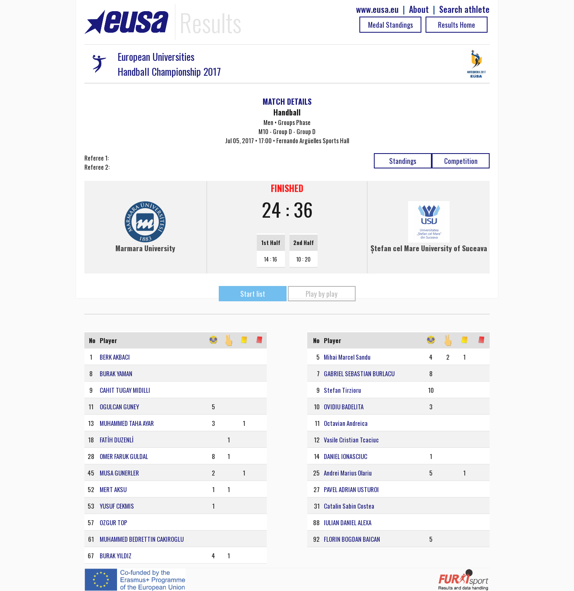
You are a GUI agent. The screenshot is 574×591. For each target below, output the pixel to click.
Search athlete (464, 9)
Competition (461, 161)
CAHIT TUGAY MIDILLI (125, 389)
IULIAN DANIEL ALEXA (347, 522)
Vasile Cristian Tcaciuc (351, 439)
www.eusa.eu (377, 9)
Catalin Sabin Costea (349, 505)
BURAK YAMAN (116, 373)
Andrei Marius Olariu (348, 472)
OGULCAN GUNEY (119, 406)
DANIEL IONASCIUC (345, 456)
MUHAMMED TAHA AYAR (127, 423)
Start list (252, 293)
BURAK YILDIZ (116, 555)
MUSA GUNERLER (119, 472)
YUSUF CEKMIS (117, 505)
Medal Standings (390, 24)
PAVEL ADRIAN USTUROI (351, 489)
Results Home (456, 24)
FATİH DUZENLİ (117, 439)
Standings (402, 161)
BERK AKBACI (115, 356)
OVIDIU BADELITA (344, 406)
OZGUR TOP (113, 522)
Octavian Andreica (346, 423)
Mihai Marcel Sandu (347, 356)
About (419, 9)
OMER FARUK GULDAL (124, 456)
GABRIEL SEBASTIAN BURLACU (359, 373)
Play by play (321, 293)
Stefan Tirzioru (342, 389)
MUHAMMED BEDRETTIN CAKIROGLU (142, 538)
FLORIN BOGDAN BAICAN (352, 538)
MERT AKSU (113, 489)
